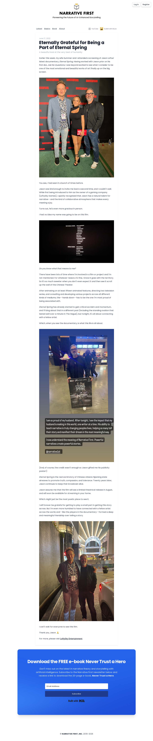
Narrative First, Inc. (72, 734)
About (62, 28)
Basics (47, 28)
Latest (39, 28)
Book (54, 28)
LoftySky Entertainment (71, 638)
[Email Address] (76, 686)
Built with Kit (76, 701)
